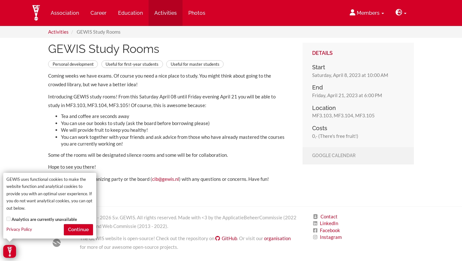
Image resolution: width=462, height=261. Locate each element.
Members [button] (367, 12)
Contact (329, 216)
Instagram (331, 237)
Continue (78, 229)
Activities (58, 32)
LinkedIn (329, 223)
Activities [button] (165, 13)
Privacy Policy (19, 229)
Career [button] (98, 13)
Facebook (330, 230)
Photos (196, 13)
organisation (277, 238)
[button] (401, 13)
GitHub (226, 238)
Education (130, 13)
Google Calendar (333, 156)
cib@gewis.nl (165, 179)
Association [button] (65, 13)
